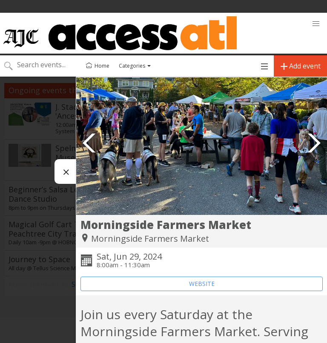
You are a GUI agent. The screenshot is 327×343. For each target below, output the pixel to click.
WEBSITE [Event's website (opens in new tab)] (202, 284)
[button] (316, 24)
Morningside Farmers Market (150, 238)
